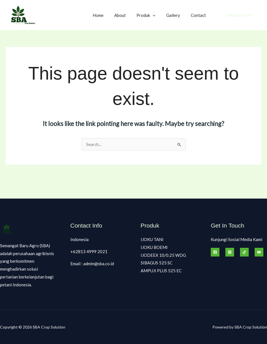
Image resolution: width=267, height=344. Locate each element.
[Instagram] (229, 252)
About (128, 15)
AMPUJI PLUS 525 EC (161, 270)
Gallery (176, 15)
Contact (199, 15)
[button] (158, 15)
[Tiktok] (244, 252)
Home (108, 15)
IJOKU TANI (152, 239)
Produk (151, 15)
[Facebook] (215, 252)
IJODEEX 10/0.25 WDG (163, 255)
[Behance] (259, 252)
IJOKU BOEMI (154, 247)
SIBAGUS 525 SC (156, 263)
